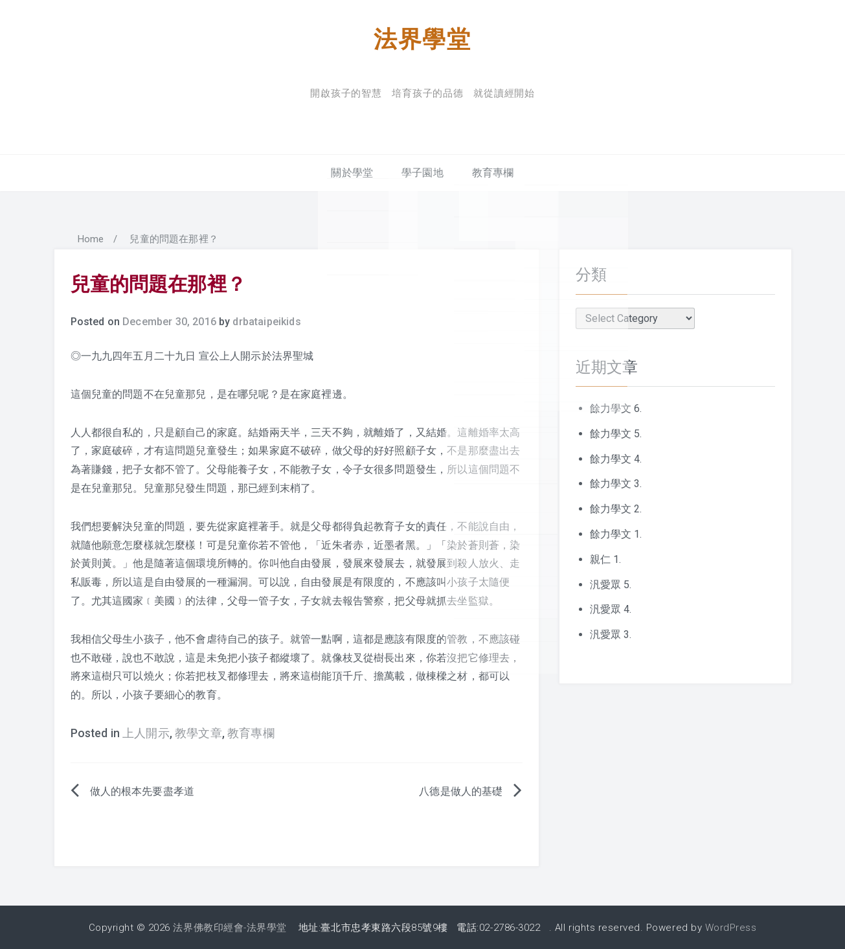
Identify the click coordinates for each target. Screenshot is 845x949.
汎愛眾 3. (611, 634)
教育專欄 (493, 172)
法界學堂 (422, 37)
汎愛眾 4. (611, 608)
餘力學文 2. (616, 508)
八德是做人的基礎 (460, 790)
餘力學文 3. (616, 483)
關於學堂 (352, 172)
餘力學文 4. (616, 458)
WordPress (731, 926)
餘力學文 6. (616, 408)
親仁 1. (606, 559)
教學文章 (198, 732)
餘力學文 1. (616, 533)
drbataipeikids (266, 321)
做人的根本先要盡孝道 (142, 790)
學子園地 (422, 172)
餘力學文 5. (616, 433)
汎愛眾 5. (611, 583)
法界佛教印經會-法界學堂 (229, 926)
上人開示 (146, 732)
